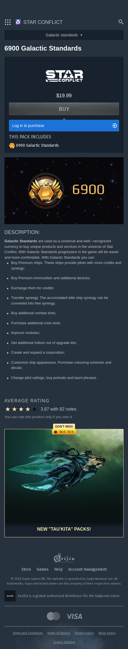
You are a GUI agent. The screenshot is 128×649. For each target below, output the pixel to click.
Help (58, 569)
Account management (87, 569)
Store (26, 569)
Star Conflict (39, 22)
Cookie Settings (64, 642)
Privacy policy (84, 633)
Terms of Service (58, 633)
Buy (64, 109)
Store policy (107, 633)
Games (43, 569)
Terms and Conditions (28, 633)
